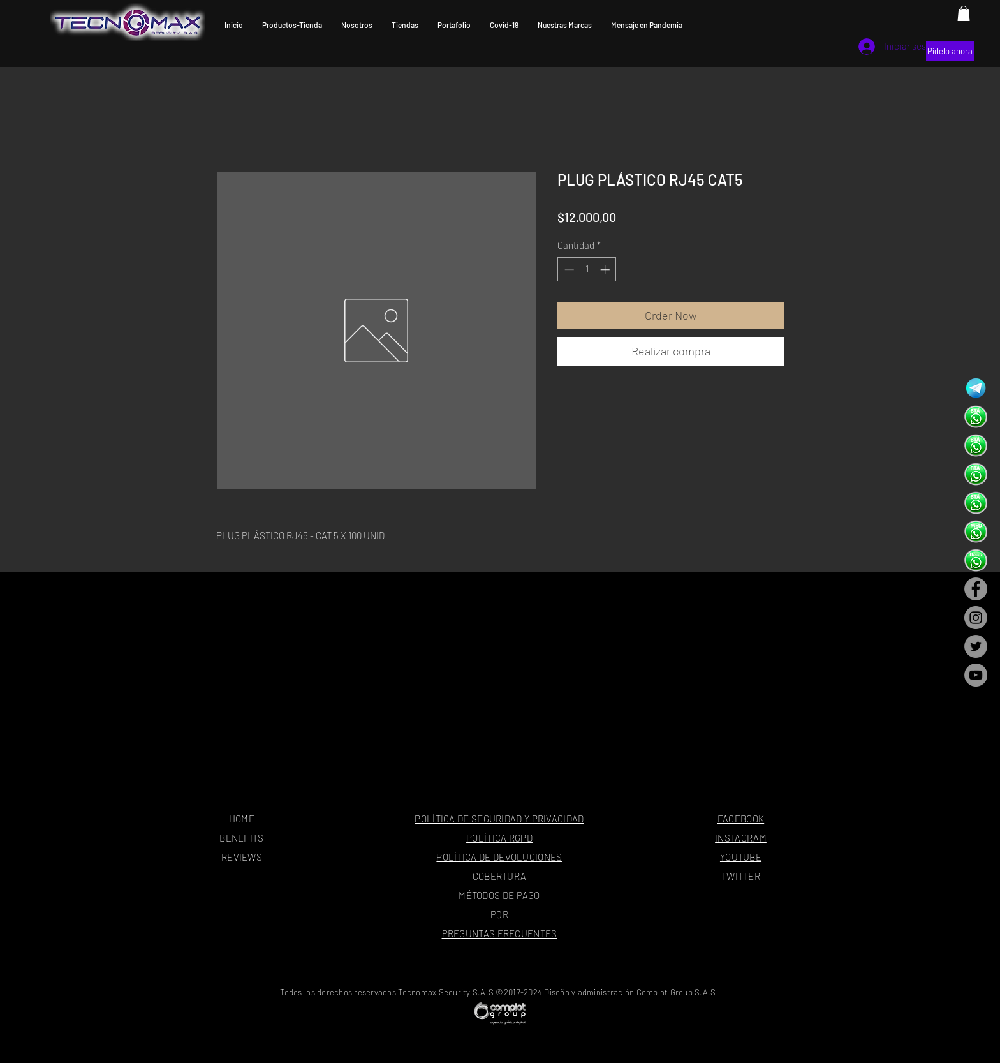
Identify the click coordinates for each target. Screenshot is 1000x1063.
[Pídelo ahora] (950, 51)
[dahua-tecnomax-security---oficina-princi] (975, 416)
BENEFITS (241, 838)
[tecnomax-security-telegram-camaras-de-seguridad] (975, 387)
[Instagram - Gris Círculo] (975, 617)
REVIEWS (241, 857)
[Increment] (606, 269)
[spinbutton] (587, 269)
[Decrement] (568, 269)
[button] (963, 13)
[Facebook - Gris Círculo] (975, 588)
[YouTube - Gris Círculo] (975, 675)
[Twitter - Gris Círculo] (975, 646)
